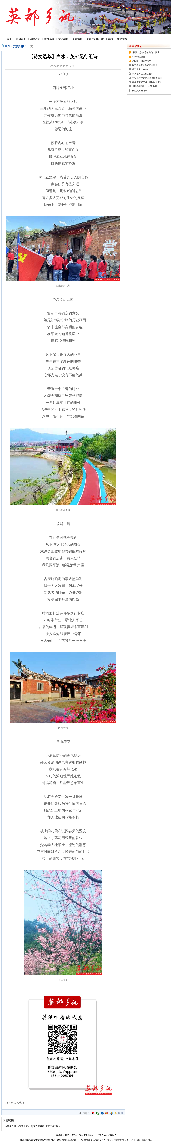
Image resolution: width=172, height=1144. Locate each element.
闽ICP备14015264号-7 (106, 1135)
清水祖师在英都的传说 (142, 73)
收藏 (120, 1113)
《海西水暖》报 (24, 1126)
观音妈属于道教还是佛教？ (145, 65)
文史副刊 (19, 46)
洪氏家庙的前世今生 (141, 61)
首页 (7, 46)
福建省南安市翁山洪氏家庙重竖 (147, 82)
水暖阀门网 (10, 1126)
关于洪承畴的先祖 (140, 69)
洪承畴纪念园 (138, 57)
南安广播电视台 (53, 1126)
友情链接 (8, 1120)
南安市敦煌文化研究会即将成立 (147, 78)
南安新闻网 (38, 1126)
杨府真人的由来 (139, 90)
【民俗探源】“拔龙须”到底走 (145, 86)
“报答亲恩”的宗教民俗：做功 (145, 52)
